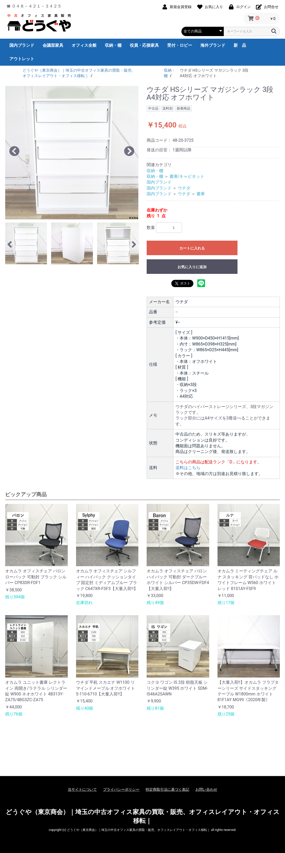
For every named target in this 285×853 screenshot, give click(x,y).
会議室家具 (53, 45)
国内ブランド (21, 45)
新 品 (240, 45)
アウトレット (21, 58)
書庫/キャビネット (187, 176)
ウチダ (184, 188)
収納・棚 (113, 45)
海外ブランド (212, 45)
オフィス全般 (84, 45)
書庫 (200, 193)
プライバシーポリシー (121, 789)
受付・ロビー (179, 45)
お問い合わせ (206, 789)
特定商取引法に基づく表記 (167, 789)
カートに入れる (192, 248)
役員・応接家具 (144, 45)
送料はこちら (187, 467)
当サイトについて (82, 789)
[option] (72, 152)
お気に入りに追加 (192, 267)
